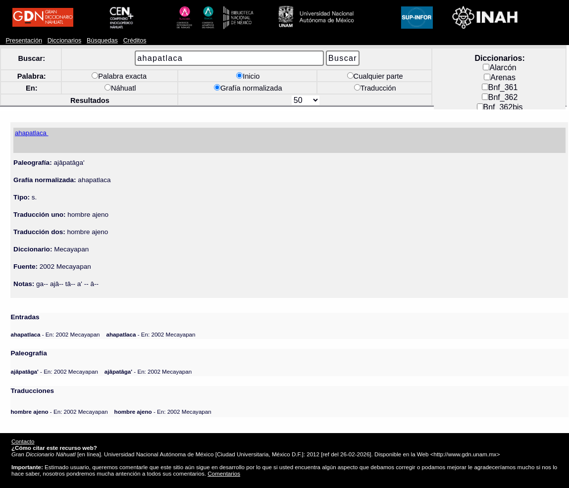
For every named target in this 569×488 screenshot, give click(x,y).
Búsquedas (102, 40)
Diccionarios (65, 40)
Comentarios (223, 473)
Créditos (135, 40)
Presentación (23, 40)
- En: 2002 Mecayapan (55, 334)
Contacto (22, 441)
